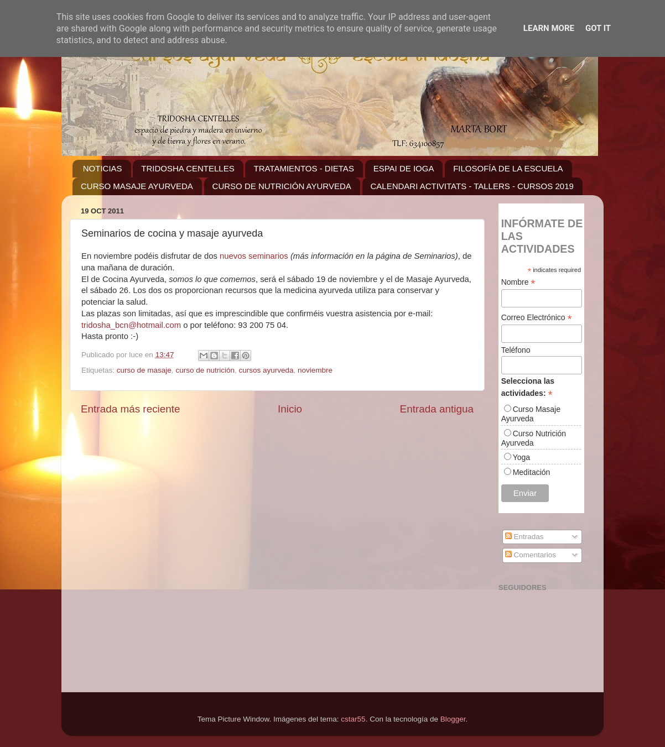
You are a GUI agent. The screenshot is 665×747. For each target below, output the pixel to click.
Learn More (548, 28)
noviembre (315, 370)
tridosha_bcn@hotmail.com (131, 325)
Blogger (453, 719)
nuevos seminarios (254, 256)
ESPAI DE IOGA (403, 168)
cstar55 (353, 719)
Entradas (524, 536)
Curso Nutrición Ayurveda (533, 438)
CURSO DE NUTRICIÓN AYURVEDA (281, 186)
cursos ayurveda (265, 370)
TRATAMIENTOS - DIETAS (303, 168)
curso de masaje (144, 370)
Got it (598, 28)
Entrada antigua (437, 409)
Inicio (290, 409)
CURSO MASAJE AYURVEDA (137, 186)
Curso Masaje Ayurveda (530, 414)
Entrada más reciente (130, 409)
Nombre (518, 282)
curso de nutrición (205, 370)
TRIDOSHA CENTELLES (187, 168)
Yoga (521, 457)
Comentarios (530, 555)
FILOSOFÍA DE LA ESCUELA (508, 168)
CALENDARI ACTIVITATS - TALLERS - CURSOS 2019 (472, 186)
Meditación (531, 472)
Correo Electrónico (536, 317)
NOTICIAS (102, 168)
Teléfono (516, 350)
